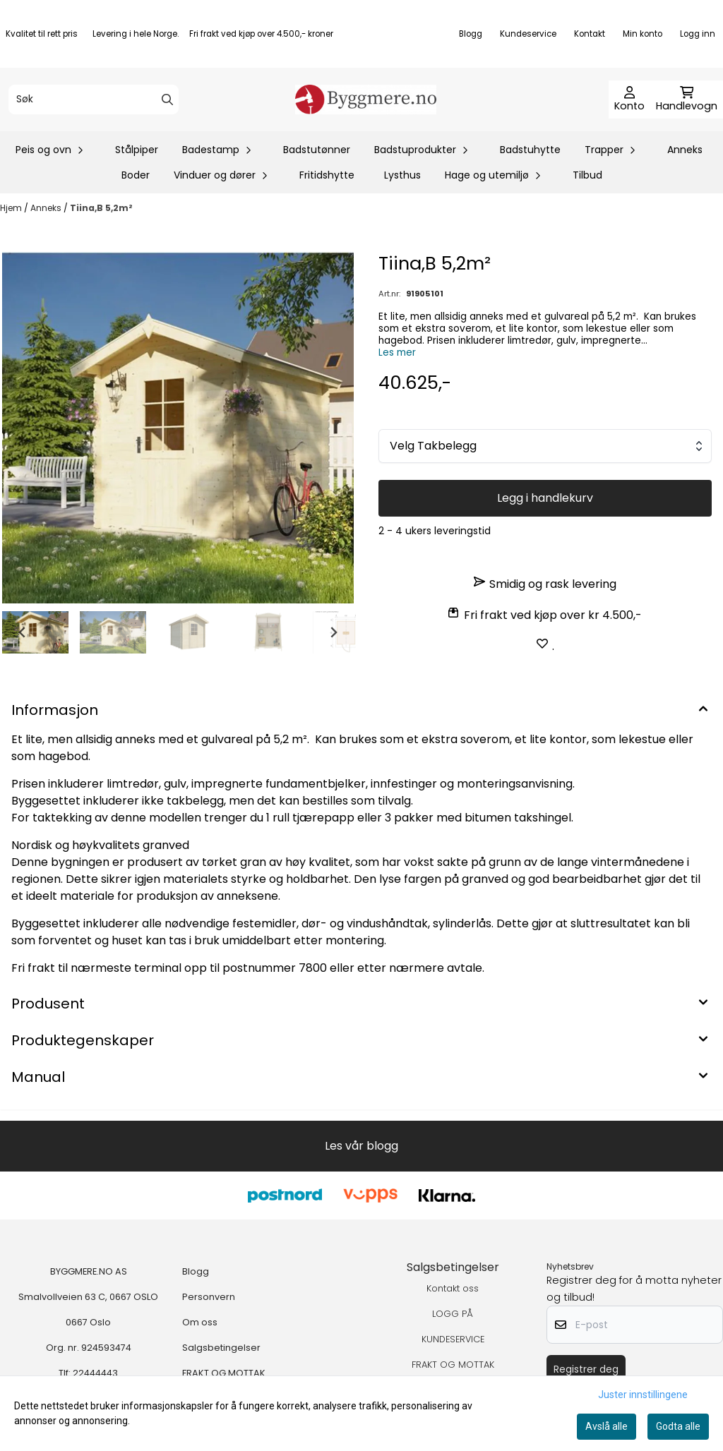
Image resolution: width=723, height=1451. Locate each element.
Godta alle (678, 1426)
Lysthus (402, 175)
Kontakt (589, 34)
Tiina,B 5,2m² (101, 208)
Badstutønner (316, 150)
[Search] (167, 99)
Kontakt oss (452, 1288)
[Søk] (93, 99)
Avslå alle (606, 1426)
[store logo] (365, 99)
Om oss (199, 1322)
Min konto (642, 34)
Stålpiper (136, 150)
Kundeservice (528, 34)
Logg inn (697, 34)
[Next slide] (333, 632)
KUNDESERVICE (453, 1339)
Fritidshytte (326, 175)
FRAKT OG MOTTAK (223, 1373)
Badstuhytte (530, 150)
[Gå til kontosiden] (629, 99)
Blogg (470, 34)
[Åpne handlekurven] (686, 99)
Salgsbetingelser (221, 1348)
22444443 (95, 1373)
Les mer (397, 353)
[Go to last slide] (22, 632)
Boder (135, 175)
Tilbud (587, 175)
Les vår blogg (361, 1146)
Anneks (685, 150)
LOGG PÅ (452, 1314)
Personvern (208, 1297)
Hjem (12, 208)
